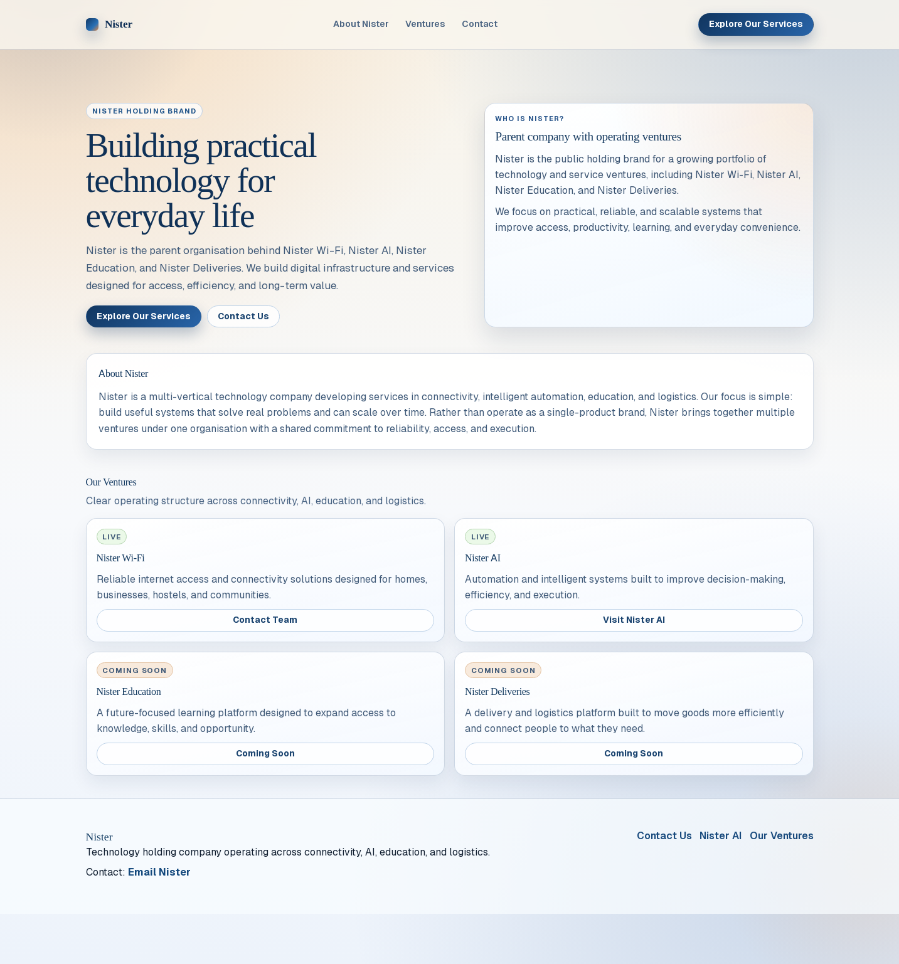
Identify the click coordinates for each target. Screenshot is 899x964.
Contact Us (243, 316)
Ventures (425, 23)
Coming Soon (265, 753)
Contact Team (265, 619)
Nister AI (721, 835)
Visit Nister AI (634, 619)
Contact (479, 23)
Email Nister (159, 872)
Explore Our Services (756, 23)
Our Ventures (782, 835)
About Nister (361, 23)
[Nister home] (109, 24)
